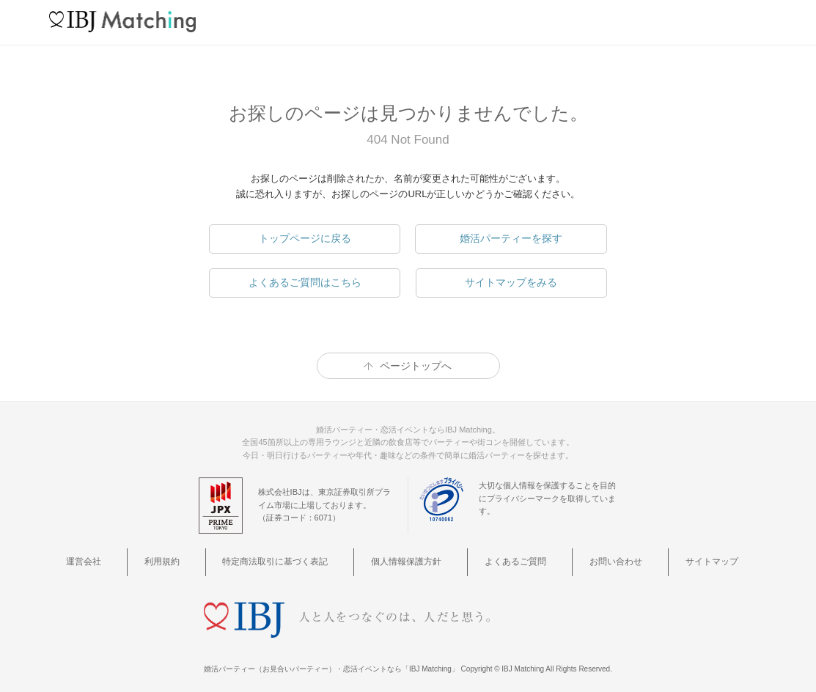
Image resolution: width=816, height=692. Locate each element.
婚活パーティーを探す (511, 238)
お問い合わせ (583, 558)
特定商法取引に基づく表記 (299, 558)
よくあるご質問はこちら (305, 282)
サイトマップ (659, 558)
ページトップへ (416, 366)
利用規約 (204, 558)
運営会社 (147, 558)
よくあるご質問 (502, 558)
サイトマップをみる (511, 282)
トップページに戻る (305, 238)
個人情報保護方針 (413, 558)
